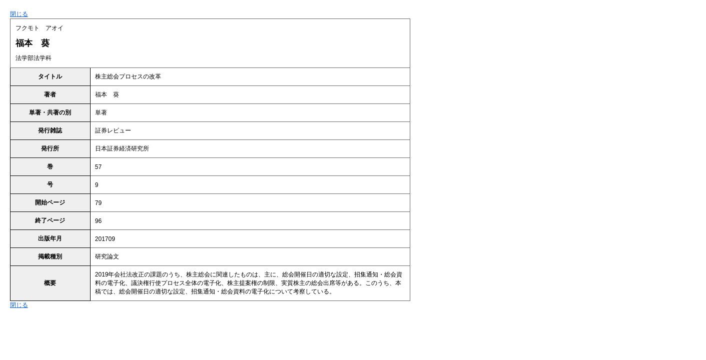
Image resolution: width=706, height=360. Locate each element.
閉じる (19, 14)
